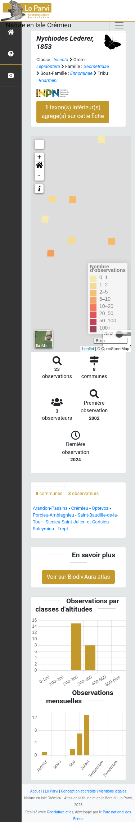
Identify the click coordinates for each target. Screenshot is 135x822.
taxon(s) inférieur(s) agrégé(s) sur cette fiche (73, 111)
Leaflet (88, 348)
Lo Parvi (51, 791)
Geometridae (96, 66)
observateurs (83, 493)
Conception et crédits (78, 791)
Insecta (61, 59)
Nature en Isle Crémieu (38, 25)
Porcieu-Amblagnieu (53, 515)
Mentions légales (113, 791)
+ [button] (39, 157)
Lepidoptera (48, 66)
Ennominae (81, 73)
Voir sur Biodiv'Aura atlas (78, 576)
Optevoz (100, 508)
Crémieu (79, 508)
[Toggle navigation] (119, 25)
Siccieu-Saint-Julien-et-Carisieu (77, 521)
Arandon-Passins (50, 508)
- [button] (39, 176)
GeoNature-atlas (60, 812)
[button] (39, 166)
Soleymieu (43, 528)
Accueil (36, 791)
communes (49, 493)
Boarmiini (48, 80)
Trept (63, 528)
